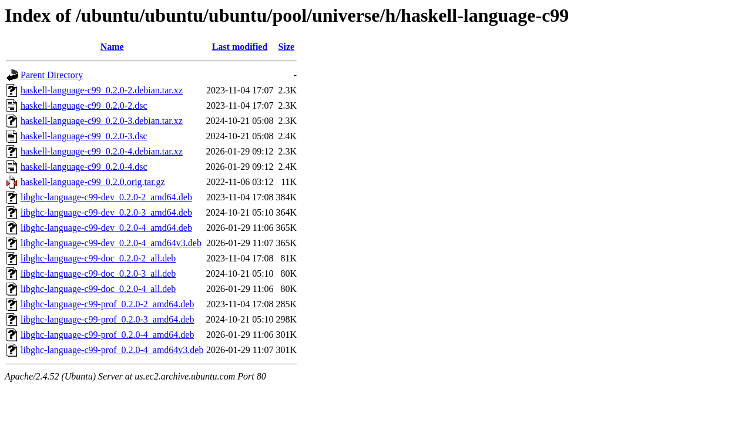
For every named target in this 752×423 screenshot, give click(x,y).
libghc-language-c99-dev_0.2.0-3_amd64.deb (106, 212)
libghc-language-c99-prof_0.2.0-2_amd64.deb (107, 304)
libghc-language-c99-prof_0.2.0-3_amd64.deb (107, 319)
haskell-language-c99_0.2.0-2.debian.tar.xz (102, 90)
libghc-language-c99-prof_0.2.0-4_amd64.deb (107, 335)
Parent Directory (52, 75)
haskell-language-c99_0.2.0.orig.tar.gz (93, 182)
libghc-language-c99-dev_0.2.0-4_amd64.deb (106, 228)
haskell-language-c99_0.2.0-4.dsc (84, 167)
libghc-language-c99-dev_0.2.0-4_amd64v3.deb (111, 243)
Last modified (240, 47)
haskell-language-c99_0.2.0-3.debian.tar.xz (102, 121)
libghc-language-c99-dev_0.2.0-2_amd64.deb (106, 197)
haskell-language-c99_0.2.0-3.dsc (84, 136)
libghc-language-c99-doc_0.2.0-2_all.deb (98, 258)
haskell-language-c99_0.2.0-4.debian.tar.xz (102, 151)
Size (286, 47)
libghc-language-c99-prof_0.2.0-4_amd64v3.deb (112, 350)
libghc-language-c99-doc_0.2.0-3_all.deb (98, 273)
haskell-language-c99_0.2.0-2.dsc (84, 105)
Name (112, 47)
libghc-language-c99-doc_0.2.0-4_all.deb (98, 289)
